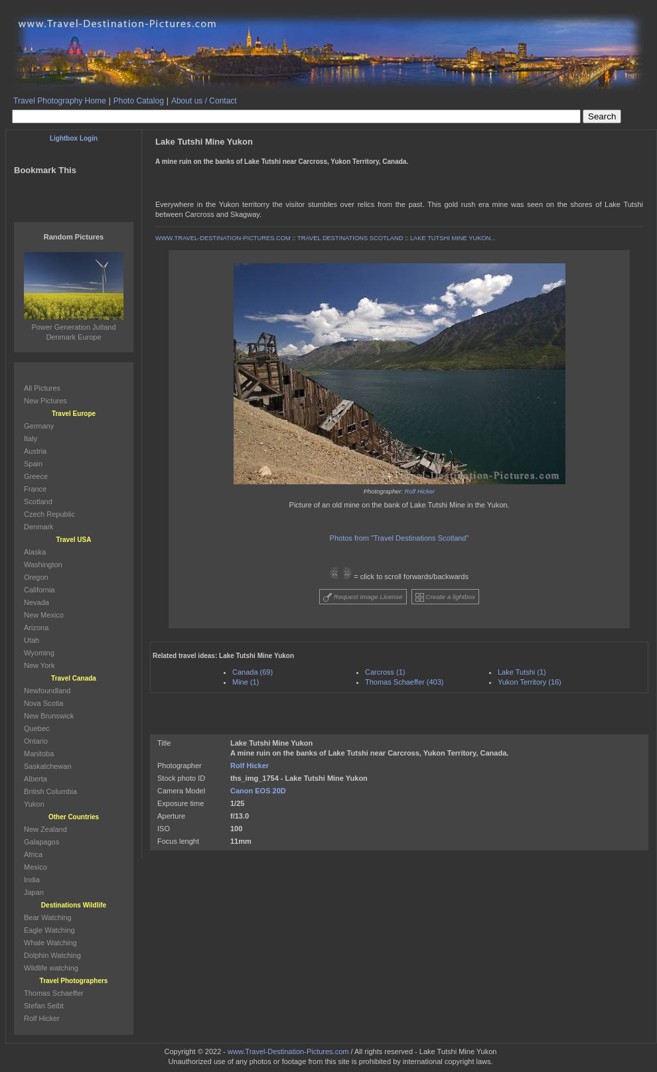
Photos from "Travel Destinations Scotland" (399, 538)
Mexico (35, 867)
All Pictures (42, 388)
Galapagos (41, 842)
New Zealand (45, 829)
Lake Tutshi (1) (522, 672)
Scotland (38, 501)
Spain (33, 464)
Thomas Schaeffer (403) (404, 682)
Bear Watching (48, 917)
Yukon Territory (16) (529, 682)
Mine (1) (245, 682)
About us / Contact (204, 100)
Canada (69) (252, 672)
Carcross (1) (385, 672)
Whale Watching (50, 943)
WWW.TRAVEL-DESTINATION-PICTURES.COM (223, 238)
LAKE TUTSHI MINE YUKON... (453, 238)
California (39, 590)
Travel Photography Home (59, 100)
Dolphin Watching (52, 955)
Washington (43, 565)
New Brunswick (49, 716)
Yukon (34, 804)
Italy (30, 438)
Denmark (39, 527)
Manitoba (39, 754)
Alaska (35, 552)
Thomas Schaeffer (54, 993)
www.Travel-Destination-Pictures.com (288, 1051)
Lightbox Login (74, 138)
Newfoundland (47, 691)
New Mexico (44, 615)
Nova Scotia (43, 703)
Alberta (35, 779)
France (35, 489)
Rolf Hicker (420, 491)
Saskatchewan (48, 766)
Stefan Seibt (44, 1006)
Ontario (36, 741)
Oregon (36, 577)
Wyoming (39, 653)
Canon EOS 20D (258, 791)
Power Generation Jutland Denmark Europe (73, 327)
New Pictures (45, 401)
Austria (35, 451)
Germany (39, 426)
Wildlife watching (51, 968)
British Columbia (50, 791)
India (32, 880)
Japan (34, 892)
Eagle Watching (49, 930)
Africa (33, 854)
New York (39, 665)
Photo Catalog (138, 100)
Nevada (36, 602)
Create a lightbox (445, 597)
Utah (31, 640)
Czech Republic (49, 514)
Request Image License (363, 597)
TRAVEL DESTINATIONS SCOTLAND (350, 238)
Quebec (37, 728)
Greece (36, 476)
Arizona (36, 628)
